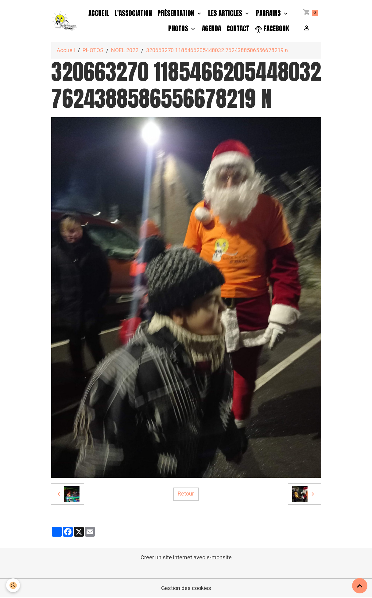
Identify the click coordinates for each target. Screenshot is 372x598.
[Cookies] (13, 585)
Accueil (98, 13)
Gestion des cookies (186, 588)
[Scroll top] (359, 585)
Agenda (211, 28)
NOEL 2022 (124, 50)
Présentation (176, 13)
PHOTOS (179, 28)
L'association (133, 13)
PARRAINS (269, 13)
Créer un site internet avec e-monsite (186, 558)
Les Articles (226, 13)
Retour (186, 494)
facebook (272, 29)
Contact (238, 28)
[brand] (64, 21)
